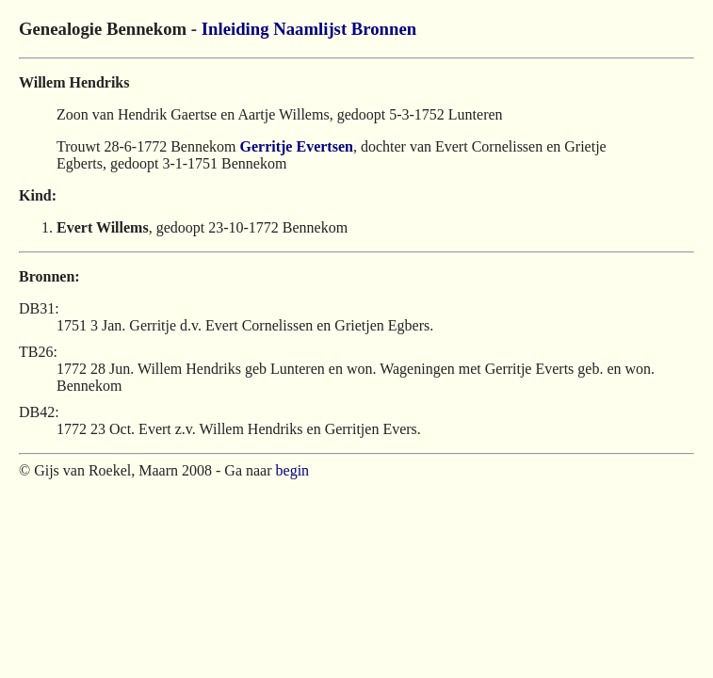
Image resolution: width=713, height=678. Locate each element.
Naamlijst (310, 29)
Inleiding (235, 29)
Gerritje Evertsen (296, 146)
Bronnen (383, 29)
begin (293, 470)
